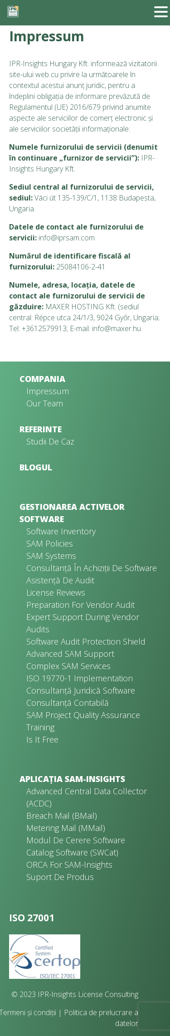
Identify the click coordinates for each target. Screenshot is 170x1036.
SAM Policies (49, 543)
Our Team (44, 403)
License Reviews (55, 592)
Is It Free (42, 739)
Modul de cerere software (75, 840)
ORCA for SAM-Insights (69, 864)
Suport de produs (60, 876)
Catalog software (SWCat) (72, 852)
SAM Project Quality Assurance (83, 714)
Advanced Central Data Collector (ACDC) (86, 797)
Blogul (35, 467)
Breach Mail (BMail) (61, 815)
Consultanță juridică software (80, 690)
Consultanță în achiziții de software (91, 567)
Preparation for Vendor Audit (80, 604)
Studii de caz (50, 441)
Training (40, 727)
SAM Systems (51, 555)
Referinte (40, 429)
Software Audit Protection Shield (86, 641)
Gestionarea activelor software (72, 512)
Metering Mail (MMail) (65, 827)
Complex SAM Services (68, 665)
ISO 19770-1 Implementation (79, 678)
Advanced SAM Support (70, 653)
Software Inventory (61, 531)
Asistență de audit (60, 580)
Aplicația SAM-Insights (72, 778)
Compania (42, 378)
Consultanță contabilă (67, 702)
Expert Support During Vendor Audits (82, 623)
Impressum (47, 391)
